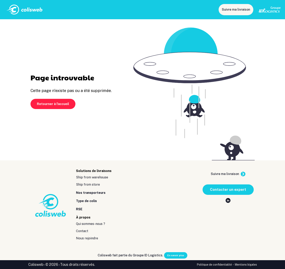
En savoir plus (175, 255)
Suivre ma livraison (236, 9)
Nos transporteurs (141, 10)
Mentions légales (246, 264)
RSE (188, 10)
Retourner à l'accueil (53, 104)
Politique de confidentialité (214, 264)
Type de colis (170, 10)
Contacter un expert (228, 189)
